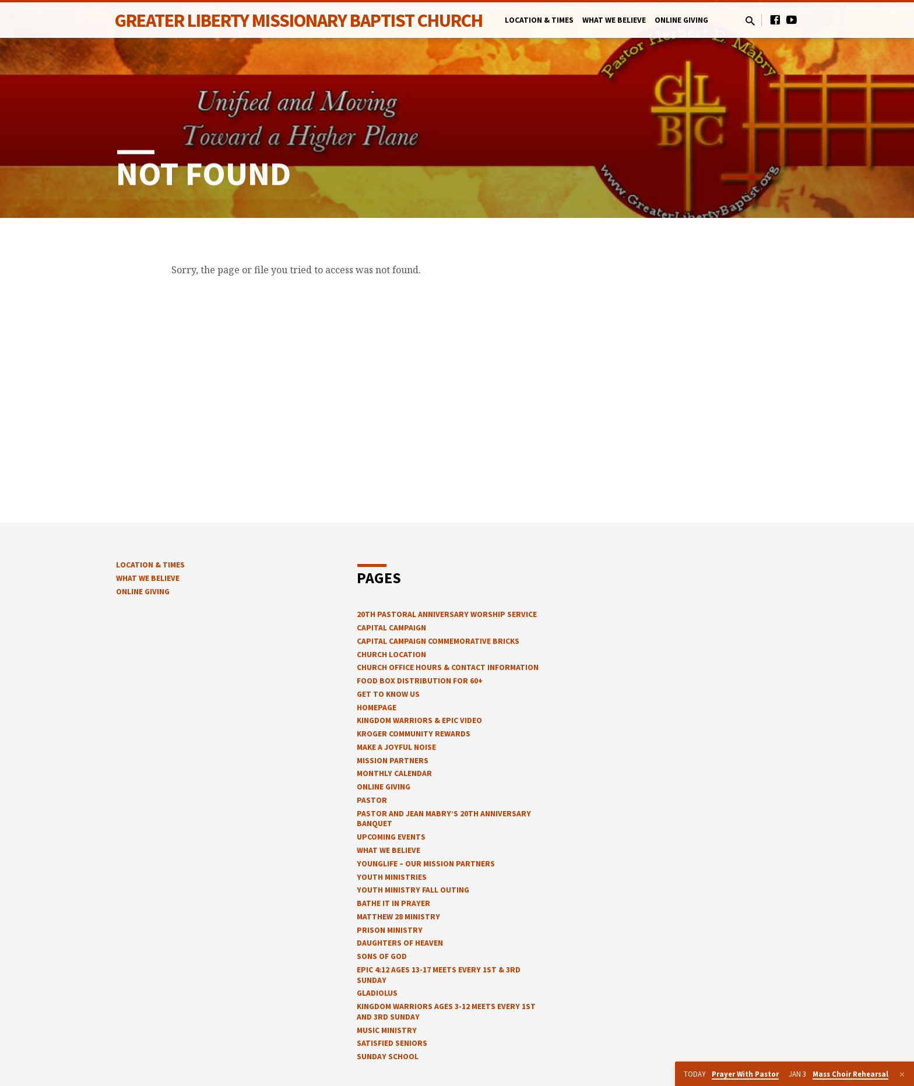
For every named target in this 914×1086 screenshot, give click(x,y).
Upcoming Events (391, 837)
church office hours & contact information (448, 667)
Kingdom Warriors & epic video (419, 720)
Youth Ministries (392, 877)
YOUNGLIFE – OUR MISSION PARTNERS (426, 864)
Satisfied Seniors (392, 1043)
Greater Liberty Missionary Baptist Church (299, 20)
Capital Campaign (391, 628)
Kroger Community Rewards (413, 734)
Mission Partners (392, 761)
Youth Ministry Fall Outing (413, 890)
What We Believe (614, 20)
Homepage (376, 708)
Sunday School (388, 1057)
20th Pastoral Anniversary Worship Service (447, 614)
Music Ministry (387, 1030)
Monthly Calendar (394, 773)
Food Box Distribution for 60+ (420, 681)
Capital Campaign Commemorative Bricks (438, 641)
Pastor (372, 800)
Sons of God (382, 956)
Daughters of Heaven (400, 943)
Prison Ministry (390, 930)
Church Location (391, 655)
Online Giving (681, 20)
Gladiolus (377, 993)
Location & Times (539, 20)
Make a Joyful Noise (396, 747)
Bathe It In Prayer (393, 903)
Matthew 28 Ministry (398, 917)
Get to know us (388, 694)
